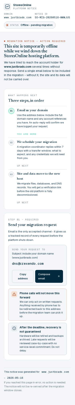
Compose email (49, 276)
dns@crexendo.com (27, 264)
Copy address (23, 276)
